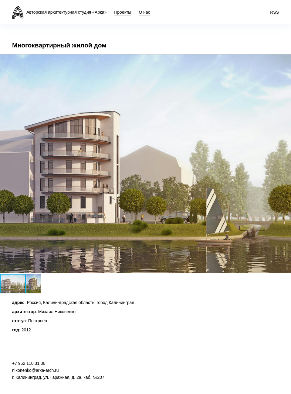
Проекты (122, 12)
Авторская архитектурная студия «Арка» (66, 12)
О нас (144, 12)
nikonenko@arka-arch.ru (35, 370)
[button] (285, 60)
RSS (274, 12)
